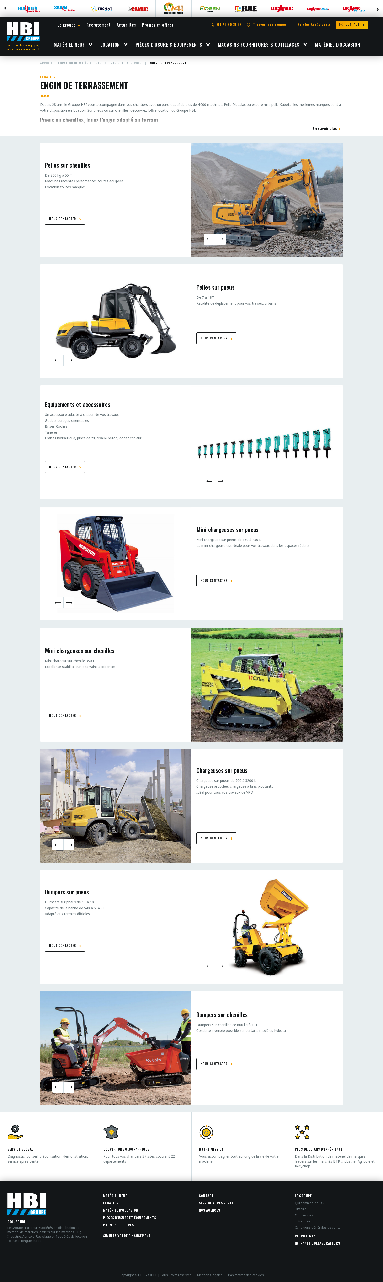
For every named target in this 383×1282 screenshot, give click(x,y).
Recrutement (306, 1235)
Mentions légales (210, 1275)
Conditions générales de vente (317, 1227)
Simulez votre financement (127, 1235)
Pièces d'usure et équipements (129, 1217)
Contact (206, 1195)
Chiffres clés (304, 1215)
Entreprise (302, 1221)
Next (377, 8)
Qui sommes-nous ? (310, 1203)
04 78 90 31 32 (229, 24)
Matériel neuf (115, 1195)
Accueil (46, 63)
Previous (5, 8)
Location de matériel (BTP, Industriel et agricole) (100, 63)
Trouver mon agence (269, 24)
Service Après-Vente (314, 24)
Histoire (300, 1209)
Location (111, 1202)
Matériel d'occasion (120, 1210)
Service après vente (216, 1202)
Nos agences (209, 1210)
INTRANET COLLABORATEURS (317, 1243)
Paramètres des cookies (246, 1275)
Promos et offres (118, 1224)
